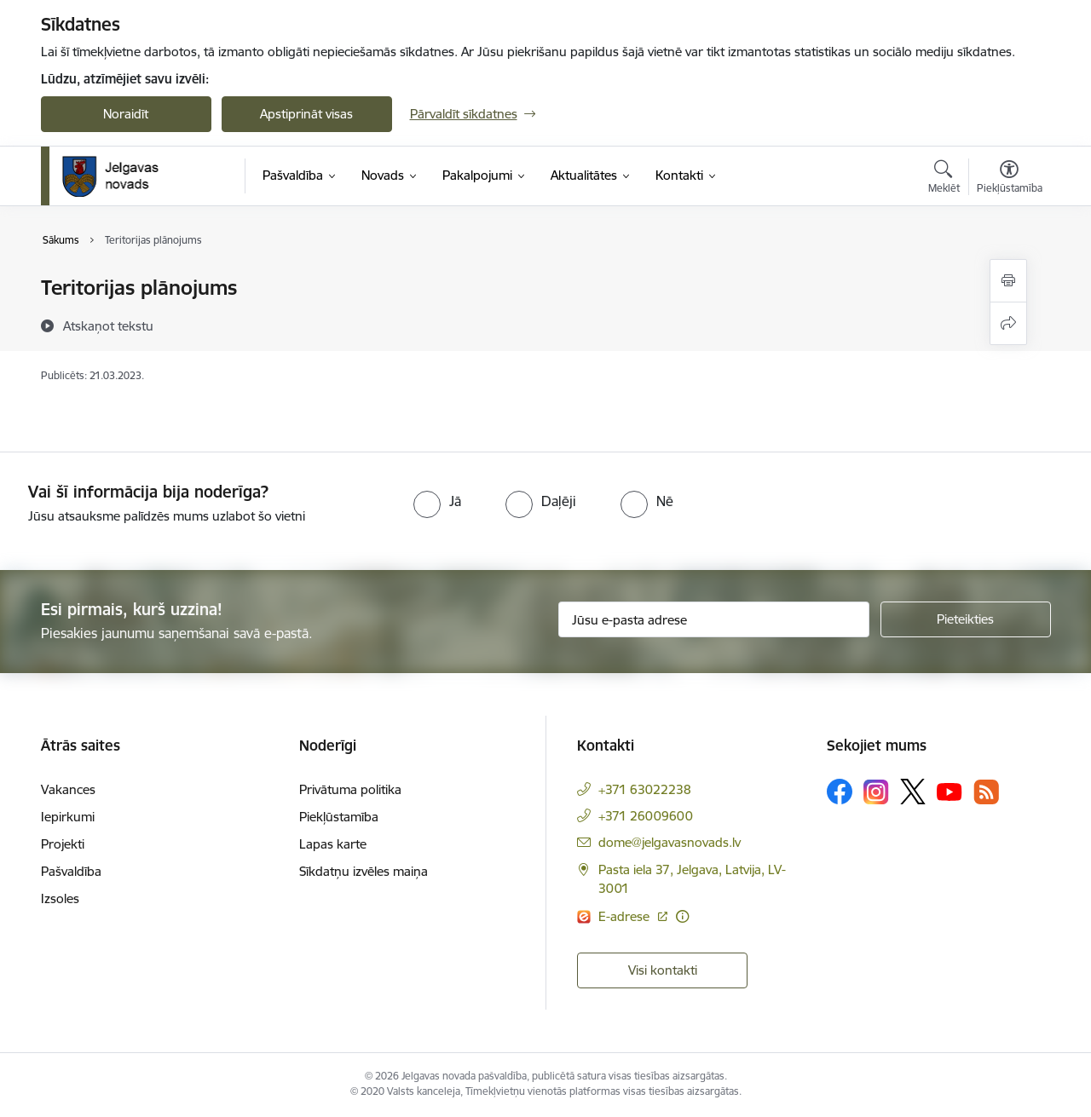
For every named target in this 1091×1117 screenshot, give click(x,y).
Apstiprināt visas (306, 114)
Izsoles (60, 898)
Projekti (62, 844)
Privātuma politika (350, 789)
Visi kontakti (662, 970)
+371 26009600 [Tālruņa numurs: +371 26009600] (645, 816)
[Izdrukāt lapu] (1008, 281)
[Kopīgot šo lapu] (1008, 323)
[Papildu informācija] (682, 916)
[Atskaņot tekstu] (108, 325)
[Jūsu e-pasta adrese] (713, 619)
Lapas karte (333, 844)
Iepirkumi (68, 817)
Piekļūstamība (338, 817)
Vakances (68, 789)
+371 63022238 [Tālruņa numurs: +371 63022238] (644, 789)
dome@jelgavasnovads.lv (669, 842)
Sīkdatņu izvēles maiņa (363, 871)
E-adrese (625, 916)
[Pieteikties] (965, 619)
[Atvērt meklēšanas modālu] (944, 178)
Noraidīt (125, 114)
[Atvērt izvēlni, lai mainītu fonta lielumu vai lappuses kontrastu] (1009, 178)
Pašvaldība (71, 871)
